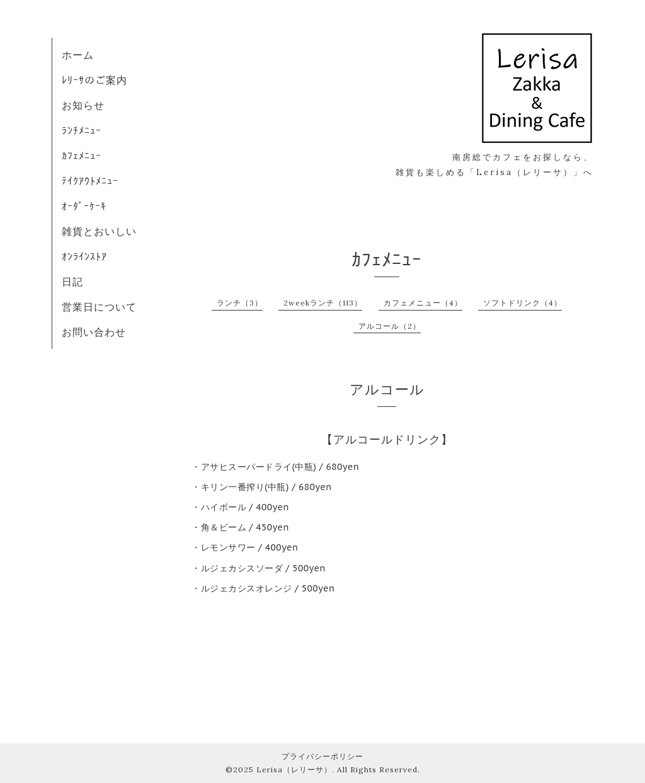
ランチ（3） (240, 302)
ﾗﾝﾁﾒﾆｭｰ (81, 130)
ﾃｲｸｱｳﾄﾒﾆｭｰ (90, 180)
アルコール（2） (389, 326)
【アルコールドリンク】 (387, 439)
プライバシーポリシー (322, 756)
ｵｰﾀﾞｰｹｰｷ (84, 206)
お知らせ (83, 105)
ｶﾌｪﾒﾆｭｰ (81, 155)
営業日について (99, 306)
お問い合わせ (94, 332)
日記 (72, 281)
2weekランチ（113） (322, 302)
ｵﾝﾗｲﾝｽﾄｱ (84, 256)
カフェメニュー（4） (423, 302)
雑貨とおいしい (99, 231)
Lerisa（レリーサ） (294, 769)
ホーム (78, 55)
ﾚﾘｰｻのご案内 (94, 80)
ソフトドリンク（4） (522, 302)
